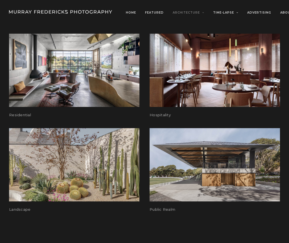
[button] (74, 70)
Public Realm (162, 209)
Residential (20, 115)
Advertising (259, 12)
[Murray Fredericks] (60, 12)
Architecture (188, 12)
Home (131, 12)
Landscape (19, 209)
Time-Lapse (225, 12)
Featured (154, 12)
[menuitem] (133, 13)
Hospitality (160, 115)
